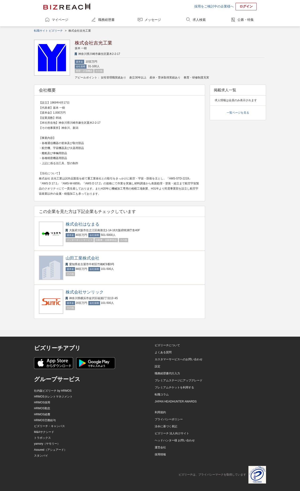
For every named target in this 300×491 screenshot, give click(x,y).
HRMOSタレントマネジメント (53, 396)
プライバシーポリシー (169, 419)
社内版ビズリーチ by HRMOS (52, 390)
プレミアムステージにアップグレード (178, 380)
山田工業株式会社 (82, 258)
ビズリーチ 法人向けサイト (172, 433)
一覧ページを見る (238, 112)
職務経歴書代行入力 (167, 373)
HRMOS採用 (42, 402)
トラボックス (42, 437)
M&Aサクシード (44, 432)
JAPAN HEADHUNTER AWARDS (176, 401)
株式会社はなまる (82, 224)
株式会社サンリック (85, 292)
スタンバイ (41, 455)
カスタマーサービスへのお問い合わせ (178, 359)
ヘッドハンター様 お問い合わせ (175, 440)
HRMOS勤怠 (42, 408)
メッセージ (153, 20)
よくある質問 (163, 352)
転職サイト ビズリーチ (48, 30)
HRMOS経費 (42, 414)
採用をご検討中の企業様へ (214, 6)
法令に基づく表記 (166, 426)
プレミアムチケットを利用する (174, 387)
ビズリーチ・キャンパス (49, 426)
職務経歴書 (106, 20)
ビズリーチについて (167, 345)
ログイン (246, 6)
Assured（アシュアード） (50, 449)
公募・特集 (245, 20)
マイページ (60, 20)
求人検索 (199, 20)
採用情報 (160, 454)
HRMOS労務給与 (45, 420)
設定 (157, 366)
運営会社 (160, 447)
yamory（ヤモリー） (47, 443)
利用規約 (160, 412)
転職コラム (162, 394)
